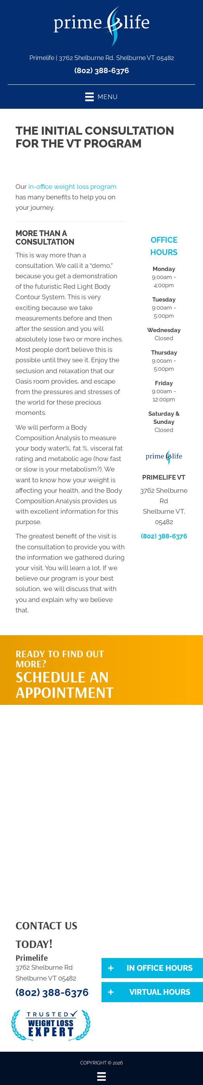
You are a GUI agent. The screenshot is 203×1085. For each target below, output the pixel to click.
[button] (152, 968)
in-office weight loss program (72, 186)
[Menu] (101, 1076)
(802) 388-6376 (101, 70)
